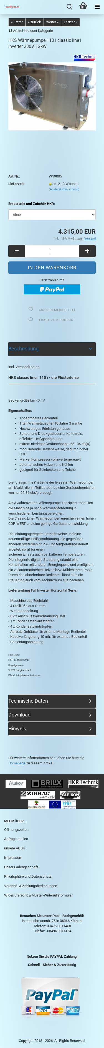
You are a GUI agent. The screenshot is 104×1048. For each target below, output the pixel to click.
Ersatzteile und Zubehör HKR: (31, 204)
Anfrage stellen (16, 839)
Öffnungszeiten (16, 830)
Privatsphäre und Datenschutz (27, 876)
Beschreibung (23, 348)
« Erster (17, 22)
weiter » (52, 22)
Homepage (17, 763)
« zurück (34, 22)
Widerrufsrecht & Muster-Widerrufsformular (38, 895)
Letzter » (70, 22)
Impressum (13, 858)
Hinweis (17, 728)
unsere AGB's (14, 848)
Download (19, 715)
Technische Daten (28, 701)
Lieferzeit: (16, 184)
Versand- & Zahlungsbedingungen (30, 886)
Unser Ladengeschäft (21, 867)
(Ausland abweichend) (64, 189)
